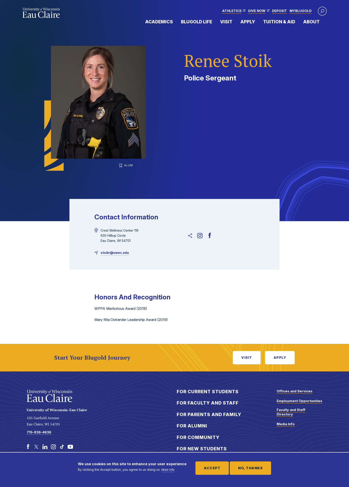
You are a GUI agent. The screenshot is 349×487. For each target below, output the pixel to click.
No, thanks (250, 468)
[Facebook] (210, 236)
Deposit (279, 11)
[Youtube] (70, 447)
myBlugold (301, 11)
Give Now (257, 11)
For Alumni (192, 426)
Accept (212, 468)
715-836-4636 (39, 432)
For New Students (202, 448)
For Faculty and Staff (208, 403)
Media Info (286, 424)
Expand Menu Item (175, 21)
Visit (226, 21)
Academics (159, 21)
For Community (198, 437)
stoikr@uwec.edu (115, 253)
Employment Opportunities (299, 401)
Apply (247, 21)
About (311, 21)
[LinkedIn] (45, 447)
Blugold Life (196, 21)
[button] (322, 11)
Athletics (231, 11)
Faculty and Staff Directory (291, 412)
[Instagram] (200, 236)
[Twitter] (36, 447)
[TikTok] (62, 447)
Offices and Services (294, 391)
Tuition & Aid (279, 21)
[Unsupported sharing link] (190, 236)
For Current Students (208, 391)
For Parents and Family (209, 414)
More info (167, 469)
